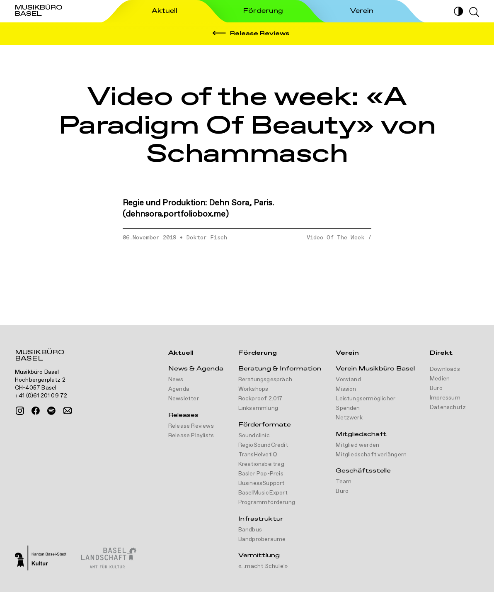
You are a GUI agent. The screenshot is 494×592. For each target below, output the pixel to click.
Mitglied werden (357, 445)
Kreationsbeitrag (261, 464)
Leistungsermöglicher (365, 398)
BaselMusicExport (263, 493)
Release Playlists (191, 435)
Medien (440, 378)
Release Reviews (191, 426)
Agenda (178, 389)
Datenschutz (448, 407)
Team (343, 481)
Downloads (445, 369)
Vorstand (348, 379)
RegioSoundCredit (263, 445)
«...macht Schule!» (263, 566)
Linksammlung (258, 408)
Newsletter (183, 398)
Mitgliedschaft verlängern (371, 454)
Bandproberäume (262, 539)
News (176, 379)
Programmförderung (266, 502)
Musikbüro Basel (39, 356)
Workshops (253, 389)
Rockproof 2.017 (260, 398)
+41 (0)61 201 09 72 (41, 396)
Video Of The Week (336, 237)
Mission (346, 389)
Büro (342, 491)
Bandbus (250, 530)
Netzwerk (349, 417)
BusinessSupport (261, 483)
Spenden (348, 408)
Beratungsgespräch (265, 379)
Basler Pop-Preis (260, 473)
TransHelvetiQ (258, 454)
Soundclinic (254, 435)
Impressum (445, 398)
